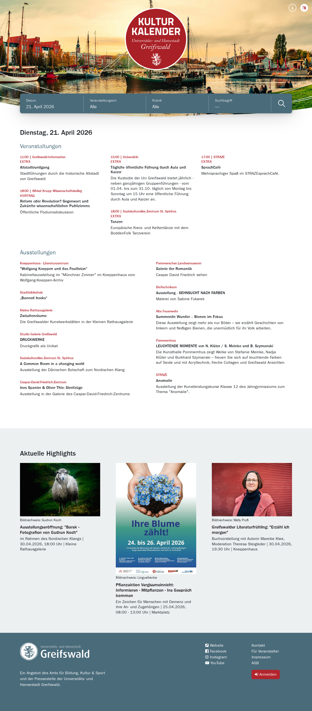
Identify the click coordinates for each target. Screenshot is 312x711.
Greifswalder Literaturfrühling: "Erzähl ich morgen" (250, 530)
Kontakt (258, 645)
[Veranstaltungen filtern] (281, 103)
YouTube (214, 663)
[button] (304, 8)
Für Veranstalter (265, 651)
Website (214, 645)
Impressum (261, 657)
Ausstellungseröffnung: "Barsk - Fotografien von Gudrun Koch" (49, 530)
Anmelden (266, 674)
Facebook (215, 651)
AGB (255, 663)
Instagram (216, 657)
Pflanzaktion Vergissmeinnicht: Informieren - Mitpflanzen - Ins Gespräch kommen (154, 590)
